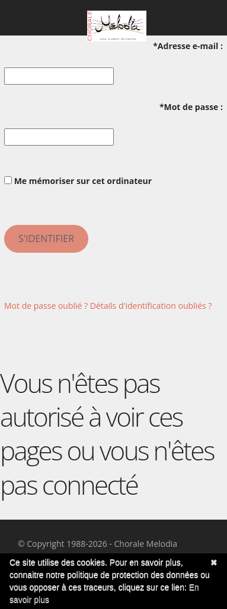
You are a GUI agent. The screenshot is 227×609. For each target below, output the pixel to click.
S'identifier (46, 238)
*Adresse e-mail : (188, 45)
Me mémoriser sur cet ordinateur (78, 180)
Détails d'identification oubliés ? (151, 305)
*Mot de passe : (191, 106)
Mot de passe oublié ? (46, 305)
